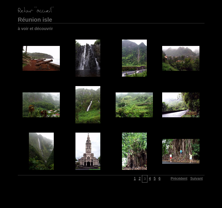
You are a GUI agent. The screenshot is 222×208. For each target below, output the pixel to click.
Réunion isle (35, 19)
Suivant (196, 179)
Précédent (179, 179)
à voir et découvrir (35, 28)
